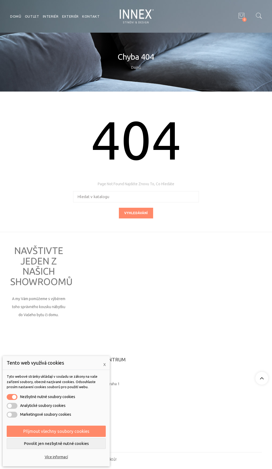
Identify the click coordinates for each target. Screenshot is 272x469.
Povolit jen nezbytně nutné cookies (56, 443)
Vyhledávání (136, 213)
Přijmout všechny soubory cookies (56, 431)
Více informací (56, 457)
